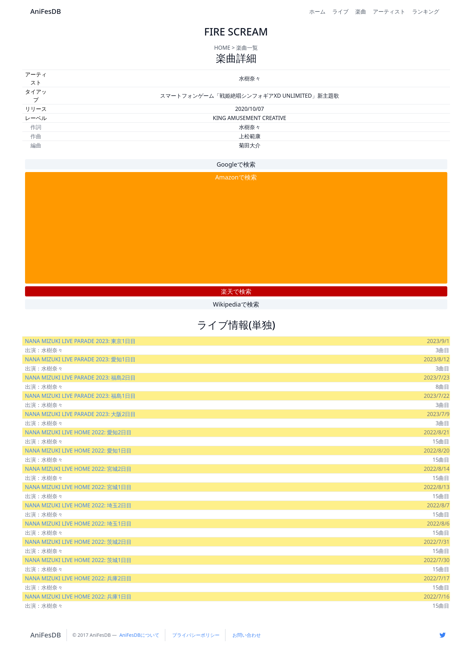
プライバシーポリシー (196, 635)
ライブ (340, 11)
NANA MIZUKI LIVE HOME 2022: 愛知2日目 (78, 432)
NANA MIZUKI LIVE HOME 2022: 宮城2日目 (78, 469)
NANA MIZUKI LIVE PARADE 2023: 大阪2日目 (80, 414)
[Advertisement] (236, 232)
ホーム (317, 11)
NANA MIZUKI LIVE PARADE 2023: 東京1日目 (80, 341)
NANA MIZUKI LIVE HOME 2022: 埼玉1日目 (78, 523)
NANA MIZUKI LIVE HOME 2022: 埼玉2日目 (78, 505)
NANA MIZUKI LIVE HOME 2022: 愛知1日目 (78, 450)
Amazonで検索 (236, 177)
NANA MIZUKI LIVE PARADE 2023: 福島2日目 (80, 377)
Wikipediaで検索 (236, 304)
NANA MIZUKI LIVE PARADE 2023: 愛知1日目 (80, 359)
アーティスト (389, 11)
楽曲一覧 (247, 47)
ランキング (425, 11)
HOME (222, 47)
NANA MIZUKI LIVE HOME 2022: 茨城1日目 (78, 560)
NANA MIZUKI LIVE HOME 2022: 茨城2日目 (78, 542)
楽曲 (360, 11)
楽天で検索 (236, 291)
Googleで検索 (236, 164)
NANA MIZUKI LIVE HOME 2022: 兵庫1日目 (78, 596)
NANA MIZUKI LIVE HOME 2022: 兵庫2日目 (78, 578)
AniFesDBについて (139, 635)
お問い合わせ (246, 635)
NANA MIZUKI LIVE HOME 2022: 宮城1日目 (78, 487)
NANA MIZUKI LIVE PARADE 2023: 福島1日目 (80, 396)
